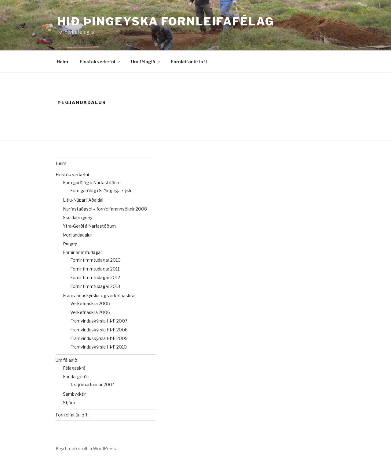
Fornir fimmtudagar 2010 (95, 260)
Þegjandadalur (77, 234)
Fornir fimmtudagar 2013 (95, 286)
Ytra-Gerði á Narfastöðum (89, 226)
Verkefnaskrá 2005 (90, 303)
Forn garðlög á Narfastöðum (92, 182)
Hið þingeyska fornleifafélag (165, 21)
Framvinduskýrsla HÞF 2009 (99, 338)
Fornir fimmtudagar (82, 252)
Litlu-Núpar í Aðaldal (83, 200)
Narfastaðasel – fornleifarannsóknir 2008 (105, 208)
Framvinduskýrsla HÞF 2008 (99, 329)
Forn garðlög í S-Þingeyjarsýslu (101, 190)
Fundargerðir (76, 376)
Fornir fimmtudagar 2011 (94, 268)
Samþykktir (74, 394)
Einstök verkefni (100, 61)
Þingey (70, 243)
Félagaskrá (74, 368)
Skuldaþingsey (77, 217)
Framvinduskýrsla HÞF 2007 (98, 320)
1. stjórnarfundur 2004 (92, 384)
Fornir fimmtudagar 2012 (95, 277)
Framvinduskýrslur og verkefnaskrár (99, 295)
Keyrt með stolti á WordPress (86, 448)
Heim (62, 61)
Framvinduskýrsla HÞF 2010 (98, 346)
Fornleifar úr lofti (190, 61)
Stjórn (69, 402)
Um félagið (146, 61)
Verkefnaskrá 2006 (90, 312)
